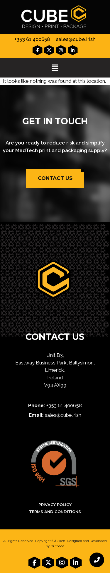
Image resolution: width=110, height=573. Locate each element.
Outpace (57, 546)
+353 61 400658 (32, 39)
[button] (55, 68)
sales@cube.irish (76, 39)
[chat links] (96, 560)
